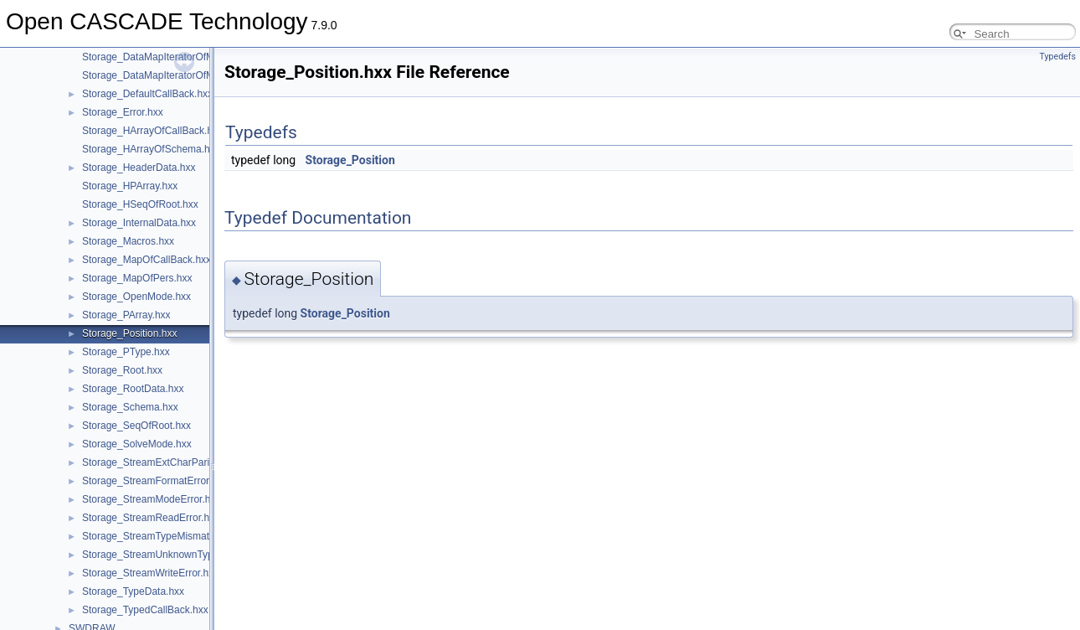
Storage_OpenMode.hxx (136, 296)
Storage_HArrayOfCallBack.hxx (152, 131)
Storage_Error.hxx (122, 112)
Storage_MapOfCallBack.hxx (146, 260)
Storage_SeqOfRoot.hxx (136, 425)
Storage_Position (350, 160)
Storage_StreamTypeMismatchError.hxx (171, 536)
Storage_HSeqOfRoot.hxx (140, 204)
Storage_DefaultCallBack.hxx (147, 94)
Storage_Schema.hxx (130, 407)
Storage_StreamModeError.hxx (151, 499)
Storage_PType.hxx (126, 352)
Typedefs (1057, 56)
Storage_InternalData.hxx (139, 223)
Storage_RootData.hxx (132, 389)
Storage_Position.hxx (129, 333)
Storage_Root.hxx (122, 370)
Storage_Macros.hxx (128, 241)
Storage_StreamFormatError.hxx (154, 481)
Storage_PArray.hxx (126, 315)
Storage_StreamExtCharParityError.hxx (169, 462)
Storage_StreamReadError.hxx (150, 518)
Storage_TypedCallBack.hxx (145, 610)
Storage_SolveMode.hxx (137, 444)
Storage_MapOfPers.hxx (137, 278)
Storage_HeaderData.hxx (138, 167)
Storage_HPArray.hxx (129, 186)
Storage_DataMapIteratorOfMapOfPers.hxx (178, 75)
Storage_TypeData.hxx (133, 591)
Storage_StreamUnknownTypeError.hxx (170, 554)
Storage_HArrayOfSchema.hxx (151, 149)
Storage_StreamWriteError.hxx (150, 573)
